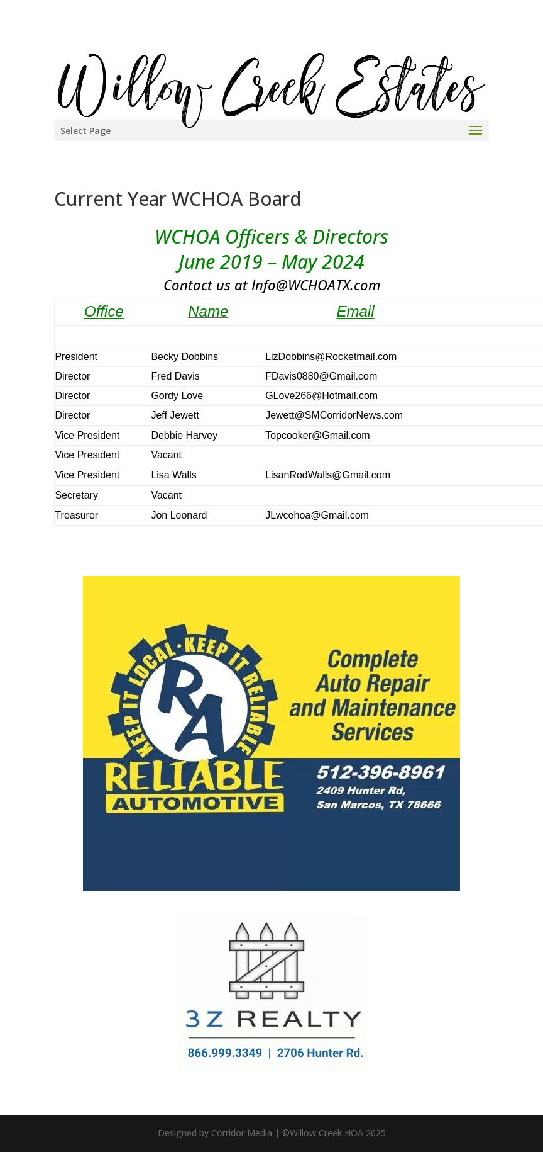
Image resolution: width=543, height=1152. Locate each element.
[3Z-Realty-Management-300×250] (271, 1068)
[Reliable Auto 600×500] (271, 886)
